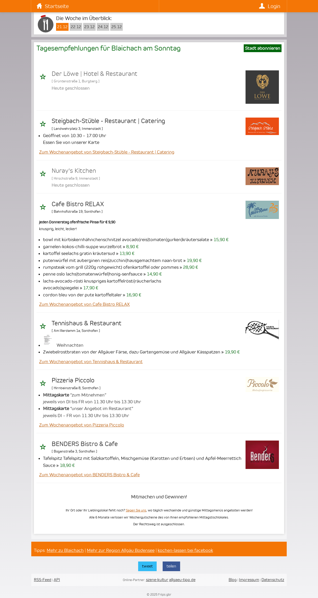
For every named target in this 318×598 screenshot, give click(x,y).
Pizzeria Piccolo (73, 380)
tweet (147, 566)
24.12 (103, 27)
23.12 (89, 27)
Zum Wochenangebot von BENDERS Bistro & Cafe (89, 474)
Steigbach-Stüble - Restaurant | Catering (108, 121)
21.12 (62, 27)
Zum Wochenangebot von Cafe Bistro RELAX (84, 304)
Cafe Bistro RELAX (78, 204)
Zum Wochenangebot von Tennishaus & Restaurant (91, 361)
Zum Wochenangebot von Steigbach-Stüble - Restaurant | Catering (106, 152)
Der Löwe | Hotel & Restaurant (94, 73)
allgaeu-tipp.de (182, 579)
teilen (171, 566)
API (57, 579)
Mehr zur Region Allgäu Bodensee (121, 550)
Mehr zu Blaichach (65, 550)
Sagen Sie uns (136, 510)
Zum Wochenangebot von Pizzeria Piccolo (81, 425)
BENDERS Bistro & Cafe (85, 444)
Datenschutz (272, 579)
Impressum (249, 579)
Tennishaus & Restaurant (86, 323)
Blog (233, 579)
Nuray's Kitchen (74, 170)
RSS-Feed (42, 579)
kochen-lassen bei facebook (185, 550)
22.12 (76, 27)
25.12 (116, 27)
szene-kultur (157, 579)
